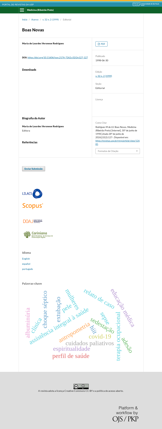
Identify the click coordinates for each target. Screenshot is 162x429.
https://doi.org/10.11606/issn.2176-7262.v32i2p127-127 (58, 57)
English (26, 258)
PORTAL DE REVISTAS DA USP (18, 4)
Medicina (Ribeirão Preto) (40, 10)
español (26, 263)
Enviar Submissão (34, 168)
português (27, 268)
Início (24, 19)
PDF (102, 44)
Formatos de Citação (108, 151)
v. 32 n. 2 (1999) (51, 19)
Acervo (34, 19)
